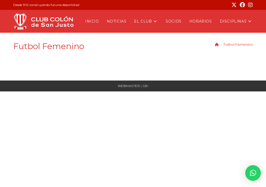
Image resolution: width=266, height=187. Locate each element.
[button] (253, 173)
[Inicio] (217, 44)
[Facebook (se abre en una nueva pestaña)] (242, 5)
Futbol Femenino (238, 44)
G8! (146, 86)
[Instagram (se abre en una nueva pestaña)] (250, 5)
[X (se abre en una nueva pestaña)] (234, 5)
